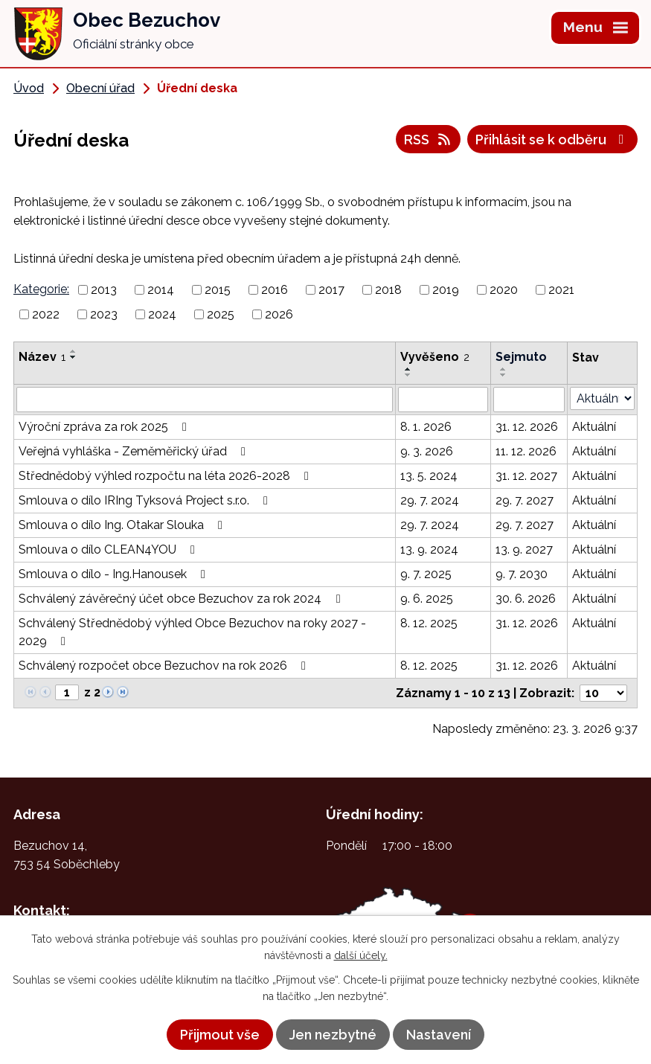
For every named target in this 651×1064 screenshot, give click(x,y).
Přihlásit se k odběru (552, 139)
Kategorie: (41, 289)
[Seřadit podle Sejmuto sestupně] (504, 375)
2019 (445, 290)
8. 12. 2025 (429, 623)
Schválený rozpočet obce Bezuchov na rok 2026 (165, 665)
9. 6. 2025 (426, 599)
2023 (104, 314)
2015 (218, 290)
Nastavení (438, 1034)
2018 (388, 290)
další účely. (361, 955)
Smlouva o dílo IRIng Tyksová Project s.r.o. (146, 500)
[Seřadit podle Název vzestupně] (73, 351)
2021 (561, 290)
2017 (331, 290)
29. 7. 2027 (525, 500)
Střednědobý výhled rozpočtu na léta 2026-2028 (166, 476)
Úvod (28, 88)
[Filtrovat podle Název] (204, 399)
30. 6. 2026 (526, 599)
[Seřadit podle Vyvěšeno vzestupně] (408, 369)
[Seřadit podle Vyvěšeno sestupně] (408, 375)
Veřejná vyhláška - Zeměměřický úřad (135, 451)
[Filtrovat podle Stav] (602, 398)
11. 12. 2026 (526, 451)
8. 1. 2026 (426, 427)
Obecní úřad (100, 88)
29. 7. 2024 (429, 500)
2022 (46, 314)
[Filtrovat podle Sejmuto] (529, 399)
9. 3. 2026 (426, 451)
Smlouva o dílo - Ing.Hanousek (115, 574)
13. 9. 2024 (429, 549)
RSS (428, 139)
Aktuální (594, 427)
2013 (104, 290)
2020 (504, 290)
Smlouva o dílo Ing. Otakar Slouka (123, 525)
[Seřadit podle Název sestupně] (73, 357)
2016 (274, 290)
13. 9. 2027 (524, 549)
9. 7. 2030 (522, 574)
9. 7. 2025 (426, 574)
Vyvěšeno (434, 357)
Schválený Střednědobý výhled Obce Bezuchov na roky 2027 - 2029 (192, 632)
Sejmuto (521, 357)
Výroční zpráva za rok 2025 (105, 427)
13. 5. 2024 (429, 476)
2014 (160, 290)
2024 (162, 314)
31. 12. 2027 (526, 476)
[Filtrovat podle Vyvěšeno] (443, 399)
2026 (279, 314)
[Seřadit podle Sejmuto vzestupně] (504, 369)
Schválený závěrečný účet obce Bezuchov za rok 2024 (182, 599)
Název (42, 357)
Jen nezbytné (332, 1034)
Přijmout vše (220, 1034)
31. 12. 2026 (527, 427)
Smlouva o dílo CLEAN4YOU (109, 549)
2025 (220, 314)
